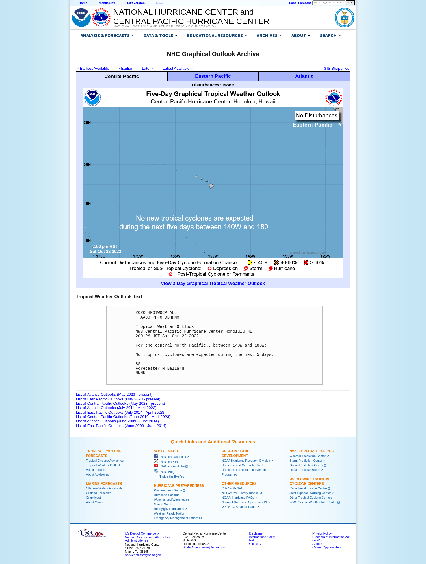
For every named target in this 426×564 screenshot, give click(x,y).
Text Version (136, 3)
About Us (318, 543)
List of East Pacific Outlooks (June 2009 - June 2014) (121, 426)
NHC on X (164, 461)
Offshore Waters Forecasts (104, 488)
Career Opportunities (326, 547)
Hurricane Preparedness (179, 486)
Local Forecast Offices (305, 469)
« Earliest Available (93, 68)
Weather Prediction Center (308, 456)
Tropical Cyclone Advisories (105, 460)
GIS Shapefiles (336, 68)
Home (83, 3)
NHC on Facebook (170, 456)
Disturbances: (206, 84)
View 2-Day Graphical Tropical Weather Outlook (213, 283)
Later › (147, 68)
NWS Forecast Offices (312, 451)
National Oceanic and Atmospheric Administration (165, 26)
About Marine (95, 502)
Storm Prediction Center (306, 460)
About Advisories (97, 474)
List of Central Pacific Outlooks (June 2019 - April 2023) (123, 417)
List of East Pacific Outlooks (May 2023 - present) (118, 399)
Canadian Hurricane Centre (308, 488)
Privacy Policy (322, 533)
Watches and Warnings (169, 499)
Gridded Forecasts (98, 493)
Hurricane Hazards (167, 495)
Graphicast (93, 497)
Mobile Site (107, 3)
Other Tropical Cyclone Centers (311, 497)
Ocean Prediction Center (306, 465)
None (228, 84)
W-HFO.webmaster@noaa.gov (204, 547)
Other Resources (239, 484)
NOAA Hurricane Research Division (246, 460)
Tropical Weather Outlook (103, 465)
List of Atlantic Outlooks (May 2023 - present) (114, 394)
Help (252, 540)
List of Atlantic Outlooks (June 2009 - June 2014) (117, 421)
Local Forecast (300, 3)
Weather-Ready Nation (169, 513)
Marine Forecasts (104, 484)
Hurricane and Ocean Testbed (242, 465)
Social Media (166, 451)
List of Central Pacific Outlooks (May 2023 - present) (120, 403)
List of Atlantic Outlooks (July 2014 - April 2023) (116, 408)
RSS (159, 3)
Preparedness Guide (168, 490)
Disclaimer (256, 533)
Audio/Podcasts (96, 469)
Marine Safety (163, 504)
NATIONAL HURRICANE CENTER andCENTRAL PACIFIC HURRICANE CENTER (191, 17)
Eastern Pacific (213, 76)
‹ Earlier (125, 68)
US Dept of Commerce (140, 533)
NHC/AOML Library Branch (240, 493)
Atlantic (304, 76)
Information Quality (262, 537)
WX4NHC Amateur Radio (239, 506)
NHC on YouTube (169, 466)
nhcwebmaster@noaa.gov (143, 555)
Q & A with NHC (232, 488)
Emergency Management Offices (176, 518)
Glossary (255, 543)
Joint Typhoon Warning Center (310, 493)
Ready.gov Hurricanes (169, 509)
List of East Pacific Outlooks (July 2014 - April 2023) (120, 412)
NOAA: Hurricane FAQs (238, 497)
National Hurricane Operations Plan (246, 502)
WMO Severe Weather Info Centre (313, 502)
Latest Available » (178, 68)
